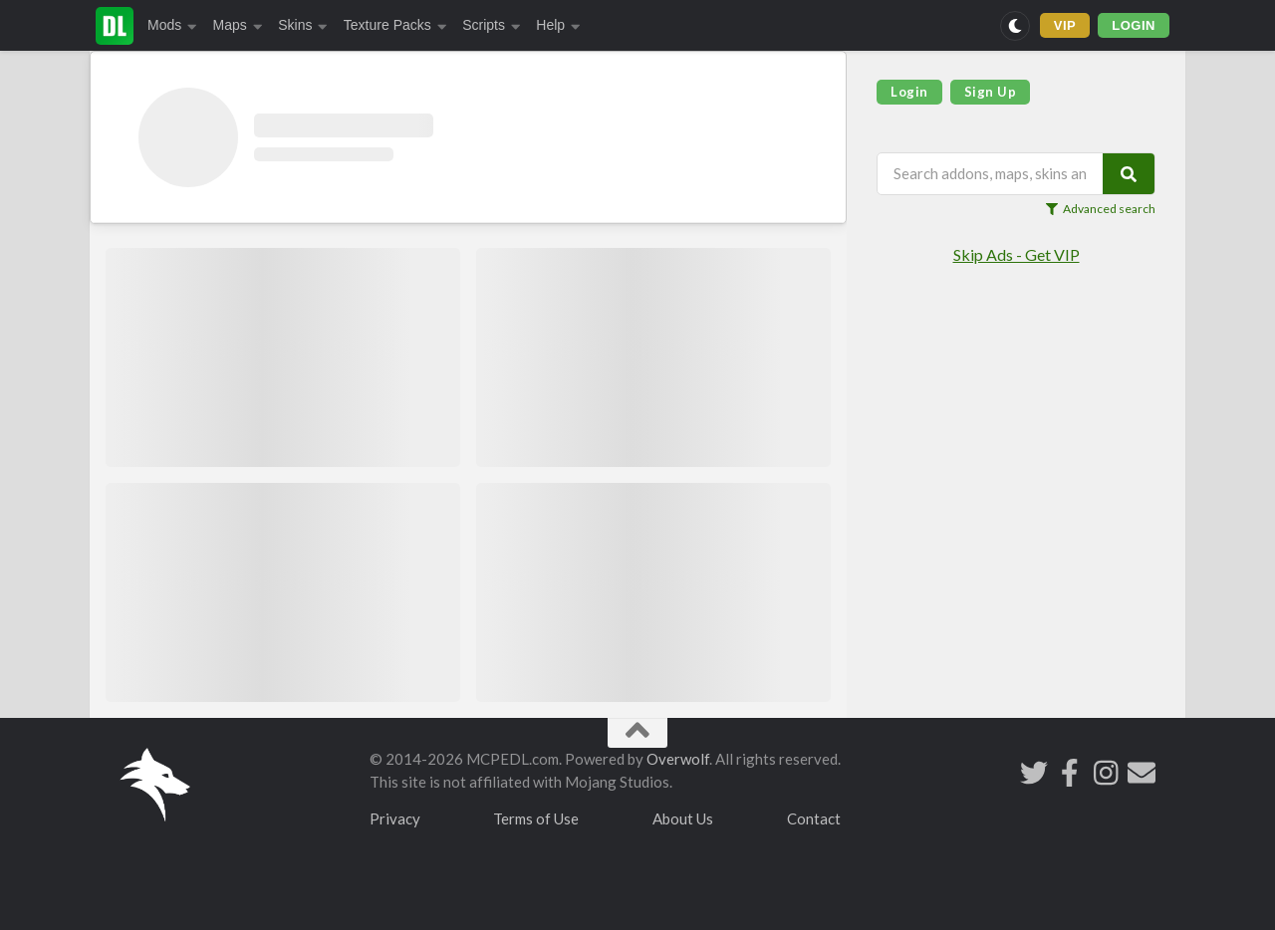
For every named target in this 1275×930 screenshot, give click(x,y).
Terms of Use (536, 818)
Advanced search (1100, 209)
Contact (814, 818)
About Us (682, 818)
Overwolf (677, 759)
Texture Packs (395, 25)
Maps (238, 25)
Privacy (395, 818)
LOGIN (1133, 25)
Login (909, 92)
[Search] (1128, 173)
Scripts (491, 25)
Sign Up (990, 92)
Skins (303, 25)
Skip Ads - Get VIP (1016, 254)
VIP (1065, 25)
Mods (172, 25)
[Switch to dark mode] (1015, 26)
